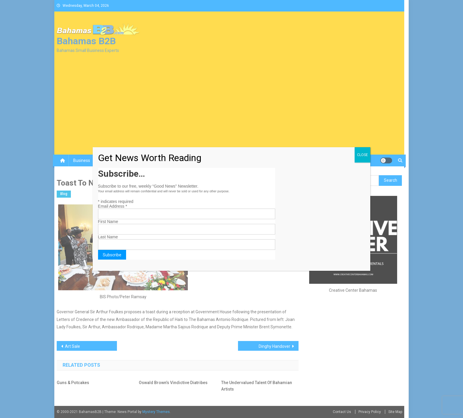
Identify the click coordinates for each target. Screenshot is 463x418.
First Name (108, 221)
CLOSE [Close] (362, 155)
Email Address (112, 206)
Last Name (108, 237)
